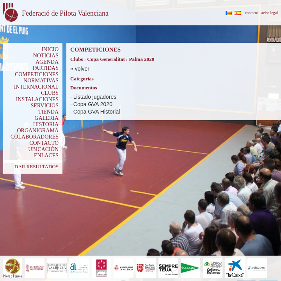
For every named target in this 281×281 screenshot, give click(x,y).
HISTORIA (46, 124)
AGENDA (47, 62)
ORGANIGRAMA (38, 130)
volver (82, 69)
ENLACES (46, 155)
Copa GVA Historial (96, 111)
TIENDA (48, 112)
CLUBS (50, 93)
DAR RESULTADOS (36, 166)
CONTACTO (44, 143)
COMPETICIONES (37, 74)
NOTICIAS (46, 56)
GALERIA (47, 118)
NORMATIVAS (41, 81)
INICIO (50, 49)
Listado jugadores (95, 97)
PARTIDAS (46, 68)
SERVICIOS (45, 105)
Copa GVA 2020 (92, 104)
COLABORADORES (35, 137)
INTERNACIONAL (36, 87)
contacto (251, 13)
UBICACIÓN (43, 149)
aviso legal (269, 13)
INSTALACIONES (37, 99)
